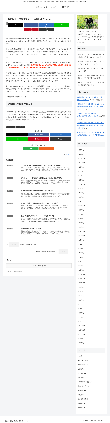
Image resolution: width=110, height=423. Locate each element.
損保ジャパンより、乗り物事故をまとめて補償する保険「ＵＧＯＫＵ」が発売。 (91, 56)
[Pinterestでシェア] (55, 25)
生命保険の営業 (20, 122)
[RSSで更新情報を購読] (40, 144)
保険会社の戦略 (10, 122)
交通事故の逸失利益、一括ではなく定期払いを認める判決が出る (91, 83)
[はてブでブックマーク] (33, 25)
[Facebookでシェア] (22, 25)
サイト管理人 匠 (98, 135)
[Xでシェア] (11, 25)
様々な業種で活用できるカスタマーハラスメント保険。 (91, 70)
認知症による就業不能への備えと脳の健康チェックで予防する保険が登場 (91, 76)
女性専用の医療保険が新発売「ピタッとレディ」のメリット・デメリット (91, 63)
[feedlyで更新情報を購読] (36, 144)
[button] (66, 25)
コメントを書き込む (38, 263)
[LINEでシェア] (44, 25)
